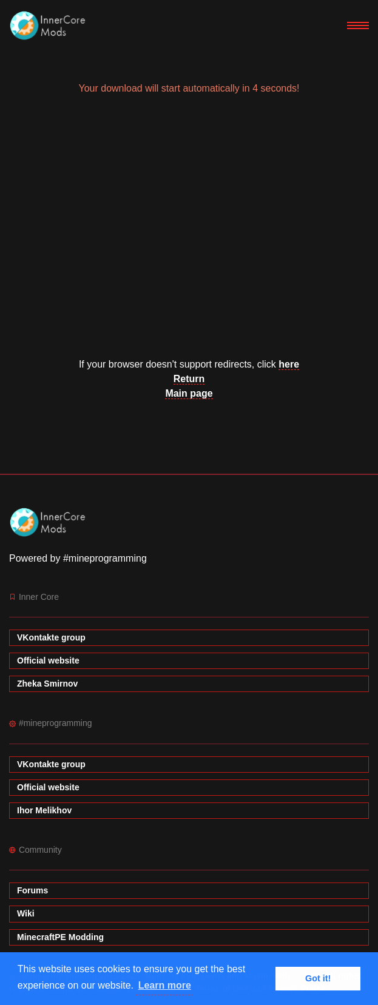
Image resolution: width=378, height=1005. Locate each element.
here (288, 364)
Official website (48, 660)
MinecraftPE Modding (60, 937)
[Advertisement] (189, 231)
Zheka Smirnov (47, 683)
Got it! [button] (318, 978)
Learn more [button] (164, 985)
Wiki (26, 913)
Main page (188, 393)
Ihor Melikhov (44, 810)
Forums (32, 890)
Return (189, 379)
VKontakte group (51, 637)
